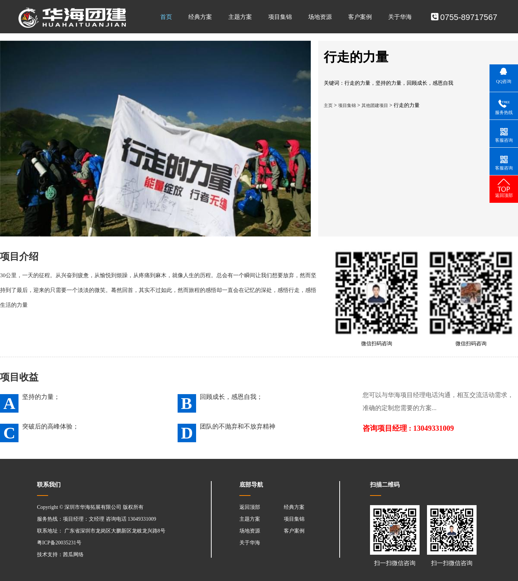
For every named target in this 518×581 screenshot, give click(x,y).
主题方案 (240, 17)
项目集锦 (280, 17)
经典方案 (200, 17)
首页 (166, 17)
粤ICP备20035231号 (59, 542)
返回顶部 (249, 507)
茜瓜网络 (73, 554)
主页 (328, 105)
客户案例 (360, 17)
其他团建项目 (374, 105)
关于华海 (400, 17)
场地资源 (320, 17)
